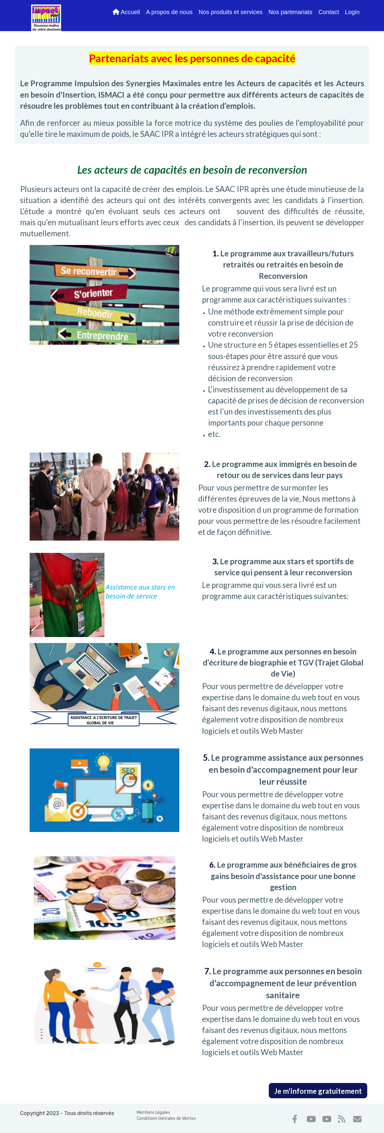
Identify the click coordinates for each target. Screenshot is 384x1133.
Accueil (126, 12)
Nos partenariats (290, 12)
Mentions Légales (153, 1112)
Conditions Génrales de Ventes (166, 1118)
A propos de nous (169, 12)
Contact (328, 12)
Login (352, 12)
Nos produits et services (230, 12)
